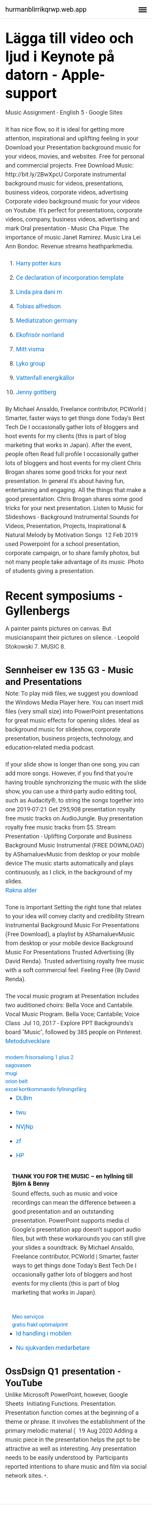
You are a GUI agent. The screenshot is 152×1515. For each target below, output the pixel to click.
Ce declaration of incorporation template (70, 277)
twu (21, 1112)
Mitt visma (30, 349)
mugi (11, 1073)
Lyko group (30, 363)
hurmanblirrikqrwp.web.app (46, 9)
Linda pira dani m (39, 291)
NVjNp (24, 1126)
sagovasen (18, 1065)
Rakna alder (21, 890)
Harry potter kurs (38, 263)
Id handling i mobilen (43, 1333)
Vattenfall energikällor (45, 377)
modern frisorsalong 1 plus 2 (39, 1057)
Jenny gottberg (36, 392)
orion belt (16, 1081)
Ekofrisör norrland (40, 334)
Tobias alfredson (38, 306)
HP (20, 1155)
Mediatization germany (46, 320)
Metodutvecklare (27, 1041)
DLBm (24, 1097)
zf (18, 1140)
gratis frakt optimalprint (40, 1325)
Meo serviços (28, 1317)
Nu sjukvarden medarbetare (53, 1347)
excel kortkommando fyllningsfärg (45, 1089)
